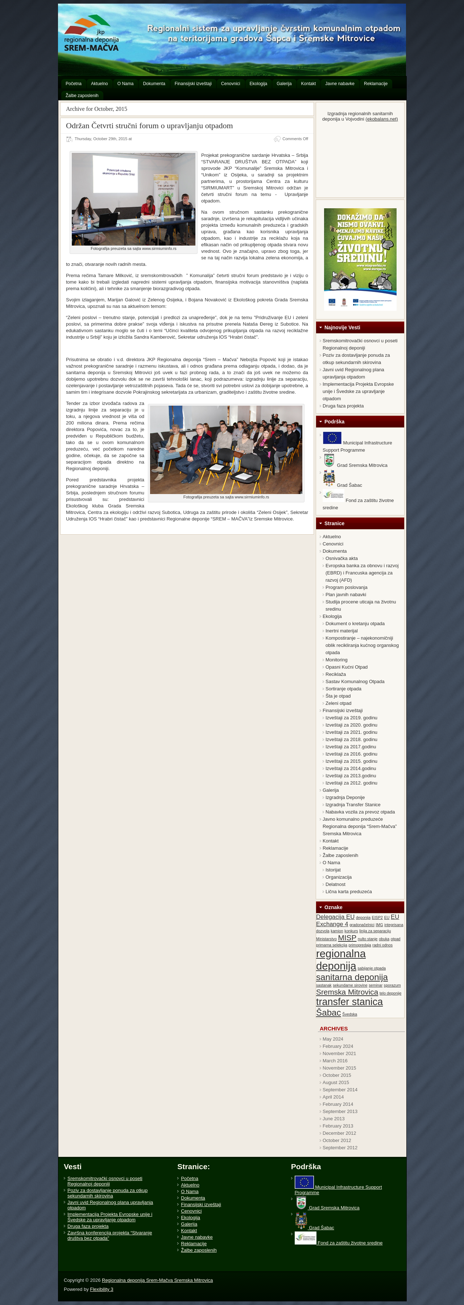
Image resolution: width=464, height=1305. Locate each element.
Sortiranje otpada (343, 688)
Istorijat (333, 870)
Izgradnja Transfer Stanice (353, 804)
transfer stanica (349, 1001)
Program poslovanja (347, 587)
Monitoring (337, 659)
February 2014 (338, 1104)
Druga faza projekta (343, 406)
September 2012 (340, 1147)
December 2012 (339, 1133)
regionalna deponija (341, 960)
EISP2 (377, 917)
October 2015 (337, 1075)
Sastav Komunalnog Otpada (355, 681)
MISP (347, 937)
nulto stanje (368, 939)
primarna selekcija (331, 945)
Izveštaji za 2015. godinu (351, 761)
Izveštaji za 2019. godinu (351, 717)
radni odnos (382, 945)
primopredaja (360, 945)
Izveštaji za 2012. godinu (351, 783)
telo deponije (390, 993)
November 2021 (339, 1053)
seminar (375, 985)
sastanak (324, 985)
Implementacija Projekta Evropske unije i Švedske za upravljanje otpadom (358, 391)
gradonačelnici (361, 925)
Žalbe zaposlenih (340, 855)
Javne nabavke (196, 1237)
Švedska (349, 1014)
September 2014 (340, 1089)
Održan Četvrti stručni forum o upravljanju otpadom (149, 125)
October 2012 (337, 1140)
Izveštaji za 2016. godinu (351, 754)
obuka (384, 939)
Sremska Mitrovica (347, 992)
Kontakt (331, 841)
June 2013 (334, 1118)
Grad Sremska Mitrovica (355, 465)
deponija (363, 917)
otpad (396, 939)
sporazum (392, 985)
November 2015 (339, 1068)
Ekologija (332, 616)
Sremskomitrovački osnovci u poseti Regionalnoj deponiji (104, 1181)
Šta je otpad (338, 696)
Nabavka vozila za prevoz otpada (360, 812)
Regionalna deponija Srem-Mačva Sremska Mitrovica (157, 1280)
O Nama (331, 862)
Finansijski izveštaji (343, 710)
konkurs (351, 931)
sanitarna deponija (352, 977)
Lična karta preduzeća (349, 891)
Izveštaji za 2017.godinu (351, 746)
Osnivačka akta (342, 558)
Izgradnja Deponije (345, 797)
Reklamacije (335, 848)
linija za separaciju (375, 931)
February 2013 (338, 1126)
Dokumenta (335, 551)
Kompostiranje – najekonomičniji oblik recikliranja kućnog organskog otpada (362, 645)
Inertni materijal (342, 630)
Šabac (328, 1012)
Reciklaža (336, 674)
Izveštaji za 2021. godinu (351, 732)
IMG (379, 925)
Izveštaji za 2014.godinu (351, 768)
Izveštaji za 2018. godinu (351, 739)
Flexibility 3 (101, 1289)
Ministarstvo (326, 939)
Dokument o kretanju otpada (355, 623)
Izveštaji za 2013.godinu (351, 775)
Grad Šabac (342, 485)
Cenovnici (333, 544)
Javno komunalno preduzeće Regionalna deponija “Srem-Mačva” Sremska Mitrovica (360, 826)
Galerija (331, 790)
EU (387, 917)
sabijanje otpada (372, 968)
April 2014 (333, 1097)
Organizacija (339, 877)
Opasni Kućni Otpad (347, 667)
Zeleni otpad (339, 703)
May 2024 (333, 1039)
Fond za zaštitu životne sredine (339, 1243)
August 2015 (336, 1082)
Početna (189, 1178)
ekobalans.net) (382, 119)
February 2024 (338, 1046)
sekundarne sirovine (350, 985)
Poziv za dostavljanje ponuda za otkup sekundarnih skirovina (107, 1193)
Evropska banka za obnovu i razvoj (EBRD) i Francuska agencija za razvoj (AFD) (362, 573)
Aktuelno (332, 536)
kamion (337, 931)
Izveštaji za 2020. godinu (351, 725)
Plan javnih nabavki (346, 594)
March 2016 (335, 1060)
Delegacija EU (335, 916)
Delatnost (335, 884)
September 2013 (340, 1111)
